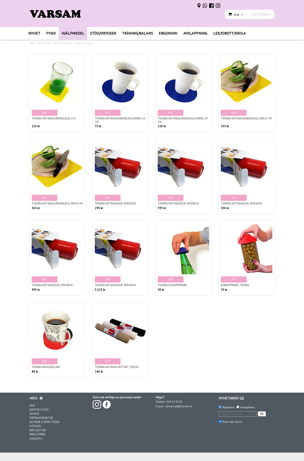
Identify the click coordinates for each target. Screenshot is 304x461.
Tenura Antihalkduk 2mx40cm (52, 285)
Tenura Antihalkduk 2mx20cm (241, 203)
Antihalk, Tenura (84, 43)
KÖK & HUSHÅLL (62, 43)
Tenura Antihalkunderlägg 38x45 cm (57, 203)
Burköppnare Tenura (235, 285)
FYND (51, 33)
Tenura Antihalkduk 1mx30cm (178, 203)
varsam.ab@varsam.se (178, 406)
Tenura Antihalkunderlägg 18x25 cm (246, 118)
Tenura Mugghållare (46, 367)
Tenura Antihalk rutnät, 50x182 (117, 367)
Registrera (228, 407)
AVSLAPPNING (195, 33)
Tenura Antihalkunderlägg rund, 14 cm (120, 120)
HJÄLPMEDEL (73, 33)
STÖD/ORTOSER (103, 33)
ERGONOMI (168, 33)
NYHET (34, 33)
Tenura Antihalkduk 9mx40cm (115, 285)
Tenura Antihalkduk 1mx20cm (115, 203)
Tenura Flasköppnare (172, 285)
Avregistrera (247, 407)
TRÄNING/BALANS (137, 33)
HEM (32, 43)
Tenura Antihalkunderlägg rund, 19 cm (183, 120)
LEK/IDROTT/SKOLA (229, 33)
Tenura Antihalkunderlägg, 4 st (54, 118)
